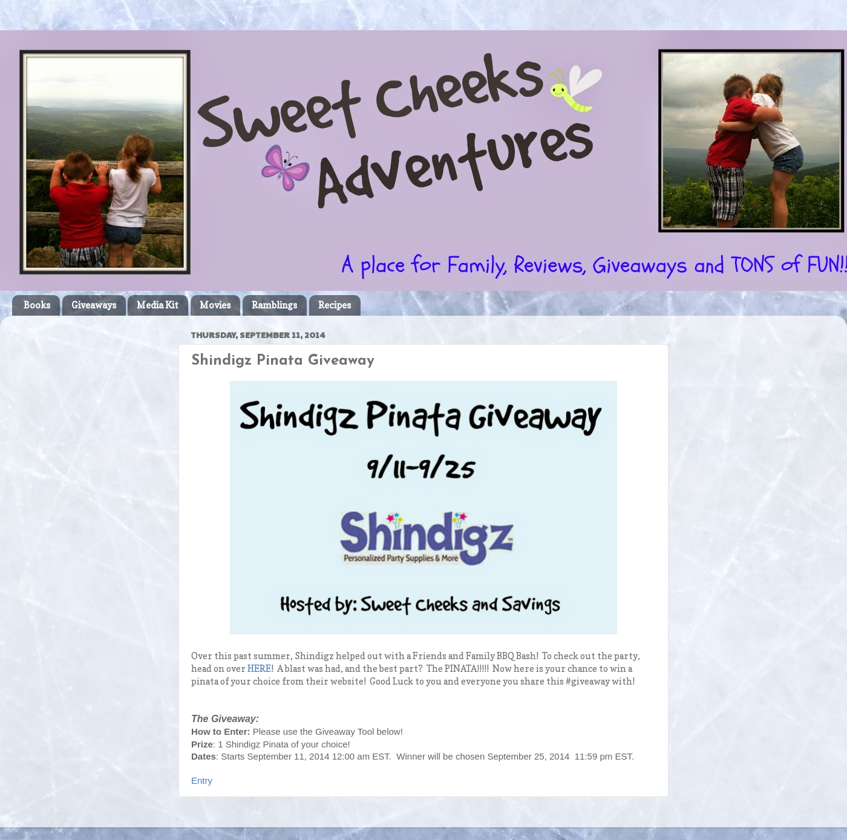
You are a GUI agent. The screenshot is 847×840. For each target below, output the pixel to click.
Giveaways (93, 305)
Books (37, 305)
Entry (201, 780)
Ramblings (274, 305)
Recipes (334, 305)
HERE (259, 668)
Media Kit (157, 305)
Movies (215, 305)
